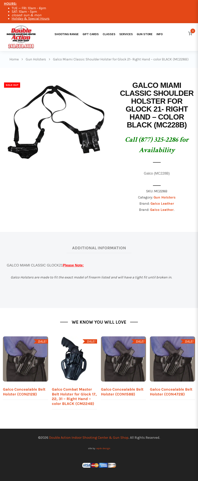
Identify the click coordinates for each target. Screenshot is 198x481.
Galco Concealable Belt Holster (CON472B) (171, 391)
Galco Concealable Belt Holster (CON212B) (24, 391)
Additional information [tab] (99, 247)
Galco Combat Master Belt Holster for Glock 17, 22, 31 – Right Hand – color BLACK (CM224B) (74, 396)
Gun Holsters (165, 197)
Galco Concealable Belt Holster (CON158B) (122, 391)
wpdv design (103, 448)
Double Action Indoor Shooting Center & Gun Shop (88, 437)
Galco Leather (162, 203)
